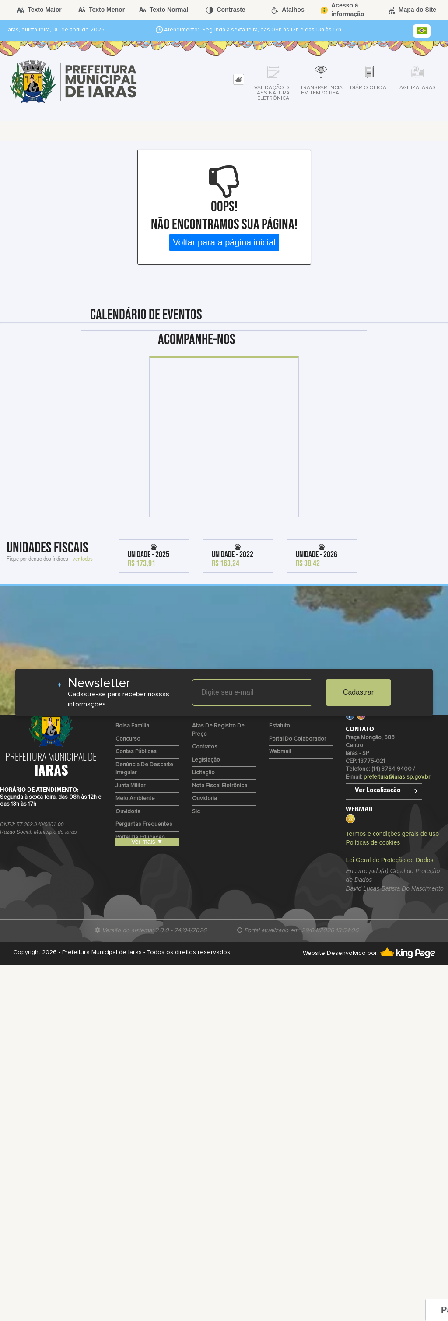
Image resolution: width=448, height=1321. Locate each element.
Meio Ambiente (135, 798)
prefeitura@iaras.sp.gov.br (397, 777)
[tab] (238, 79)
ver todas (83, 558)
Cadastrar (358, 692)
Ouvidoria (128, 811)
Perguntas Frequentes (144, 824)
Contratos (204, 747)
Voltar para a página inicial (224, 242)
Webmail (280, 752)
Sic (196, 811)
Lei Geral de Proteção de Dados (389, 859)
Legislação (206, 760)
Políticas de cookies (373, 842)
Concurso (128, 739)
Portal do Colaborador (297, 739)
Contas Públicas (136, 752)
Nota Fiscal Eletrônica (219, 786)
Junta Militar (130, 786)
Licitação (203, 773)
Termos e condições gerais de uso (392, 833)
